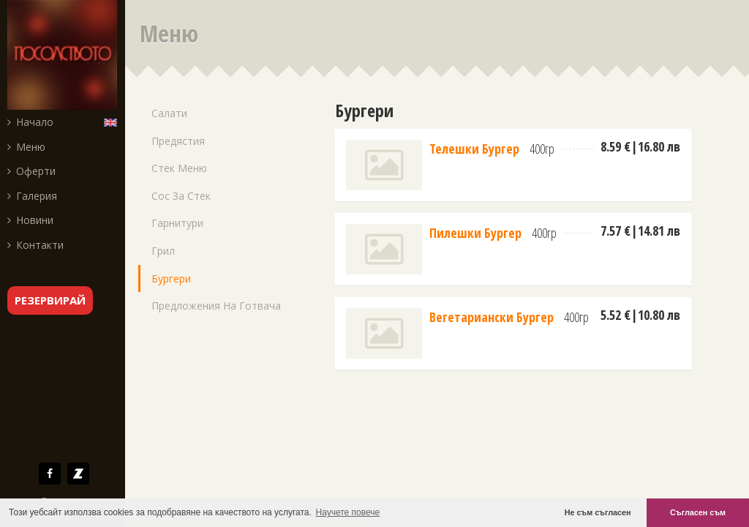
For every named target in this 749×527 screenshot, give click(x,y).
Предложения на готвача (216, 306)
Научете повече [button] (348, 512)
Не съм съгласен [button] (598, 512)
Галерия (32, 196)
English (114, 121)
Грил (163, 251)
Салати (169, 113)
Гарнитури (177, 223)
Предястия (178, 141)
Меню (26, 147)
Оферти (31, 171)
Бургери (171, 278)
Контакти (35, 245)
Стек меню (179, 168)
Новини (30, 220)
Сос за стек (181, 196)
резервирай (50, 300)
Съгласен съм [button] (698, 512)
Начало (30, 122)
